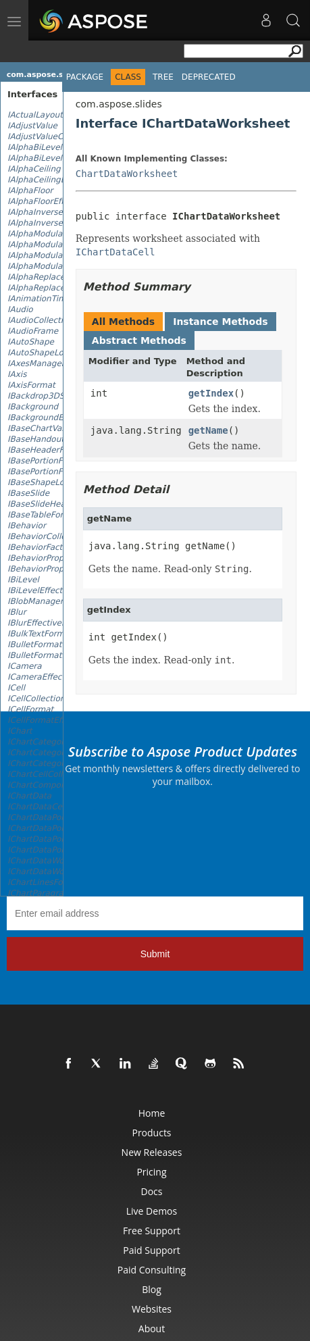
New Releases (152, 1152)
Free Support (151, 1230)
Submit (155, 953)
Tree (163, 77)
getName (208, 430)
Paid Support (151, 1250)
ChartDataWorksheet (127, 173)
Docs (152, 1191)
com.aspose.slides (45, 74)
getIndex (211, 393)
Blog (151, 1289)
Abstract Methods (139, 340)
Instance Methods (220, 321)
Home (151, 1113)
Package (84, 77)
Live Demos (151, 1211)
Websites (152, 1308)
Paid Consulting (152, 1269)
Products (151, 1132)
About (151, 1328)
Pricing (151, 1171)
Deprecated (209, 77)
